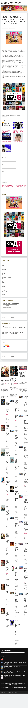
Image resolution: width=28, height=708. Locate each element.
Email (3, 164)
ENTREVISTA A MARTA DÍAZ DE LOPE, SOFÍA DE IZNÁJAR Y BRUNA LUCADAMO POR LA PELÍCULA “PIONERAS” (26, 599)
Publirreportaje (4, 285)
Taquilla (3, 287)
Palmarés (18, 115)
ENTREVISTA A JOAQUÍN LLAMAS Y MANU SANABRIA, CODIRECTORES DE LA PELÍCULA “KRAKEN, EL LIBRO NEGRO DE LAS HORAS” (23, 374)
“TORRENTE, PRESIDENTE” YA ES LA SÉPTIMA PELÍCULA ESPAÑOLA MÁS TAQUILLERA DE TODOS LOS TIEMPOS (8, 431)
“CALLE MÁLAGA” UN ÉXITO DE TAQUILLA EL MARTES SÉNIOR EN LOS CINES (5, 379)
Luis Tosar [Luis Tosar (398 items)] (20, 684)
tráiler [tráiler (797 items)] (21, 687)
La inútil (7, 115)
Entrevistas (3, 273)
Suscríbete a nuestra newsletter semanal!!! (11, 303)
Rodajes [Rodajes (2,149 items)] (24, 686)
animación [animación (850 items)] (2, 683)
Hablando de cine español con (6, 277)
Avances (3, 261)
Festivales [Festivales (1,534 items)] (15, 684)
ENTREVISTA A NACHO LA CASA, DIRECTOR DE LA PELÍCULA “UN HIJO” (26, 400)
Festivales (19, 25)
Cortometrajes (15, 25)
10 (8, 667)
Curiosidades (4, 269)
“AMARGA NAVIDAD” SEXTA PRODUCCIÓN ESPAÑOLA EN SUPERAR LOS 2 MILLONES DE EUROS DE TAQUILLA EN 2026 (8, 484)
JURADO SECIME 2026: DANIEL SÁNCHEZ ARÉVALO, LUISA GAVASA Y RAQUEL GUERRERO (18, 131)
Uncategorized (4, 291)
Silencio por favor (4, 116)
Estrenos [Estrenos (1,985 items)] (11, 684)
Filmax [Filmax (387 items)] (18, 684)
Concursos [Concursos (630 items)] (13, 683)
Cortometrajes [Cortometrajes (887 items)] (17, 683)
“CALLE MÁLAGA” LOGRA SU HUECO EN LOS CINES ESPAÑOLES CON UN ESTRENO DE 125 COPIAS (7, 539)
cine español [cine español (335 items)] (9, 683)
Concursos (3, 264)
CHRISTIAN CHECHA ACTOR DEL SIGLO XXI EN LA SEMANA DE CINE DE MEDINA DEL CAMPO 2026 (18, 142)
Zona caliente (4, 294)
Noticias (3, 278)
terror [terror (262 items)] (17, 687)
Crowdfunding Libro (5, 268)
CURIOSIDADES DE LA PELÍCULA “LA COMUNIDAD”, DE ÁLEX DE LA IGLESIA (14, 675)
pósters (3, 281)
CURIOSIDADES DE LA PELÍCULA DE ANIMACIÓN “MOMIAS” (12, 666)
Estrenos (3, 274)
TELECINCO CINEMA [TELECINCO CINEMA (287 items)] (13, 687)
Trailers (3, 290)
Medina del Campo (12, 115)
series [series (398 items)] (6, 687)
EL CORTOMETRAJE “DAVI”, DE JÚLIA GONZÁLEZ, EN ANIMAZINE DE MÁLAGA (17, 547)
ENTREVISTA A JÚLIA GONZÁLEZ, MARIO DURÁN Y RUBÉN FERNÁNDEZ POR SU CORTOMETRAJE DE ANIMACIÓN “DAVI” (17, 437)
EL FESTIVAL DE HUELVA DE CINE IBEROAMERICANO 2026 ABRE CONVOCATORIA (6, 131)
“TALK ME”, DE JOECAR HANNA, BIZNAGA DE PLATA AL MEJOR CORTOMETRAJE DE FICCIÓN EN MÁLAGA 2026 (17, 465)
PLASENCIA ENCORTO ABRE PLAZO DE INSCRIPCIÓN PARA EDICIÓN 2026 (6, 142)
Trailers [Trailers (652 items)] (19, 687)
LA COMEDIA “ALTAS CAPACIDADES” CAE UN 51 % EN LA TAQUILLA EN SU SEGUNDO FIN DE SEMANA (8, 405)
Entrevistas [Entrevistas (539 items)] (7, 684)
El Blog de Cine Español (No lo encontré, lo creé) (11, 3)
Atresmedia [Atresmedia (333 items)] (6, 683)
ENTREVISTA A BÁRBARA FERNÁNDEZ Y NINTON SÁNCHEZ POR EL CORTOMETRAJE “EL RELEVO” (17, 522)
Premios (3, 282)
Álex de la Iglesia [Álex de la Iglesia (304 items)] (24, 687)
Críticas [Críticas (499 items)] (21, 683)
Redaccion (4, 25)
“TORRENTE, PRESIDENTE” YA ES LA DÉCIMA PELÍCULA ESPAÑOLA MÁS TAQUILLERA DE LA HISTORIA (8, 614)
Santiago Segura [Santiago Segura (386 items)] (3, 687)
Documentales (4, 270)
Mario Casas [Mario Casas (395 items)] (24, 684)
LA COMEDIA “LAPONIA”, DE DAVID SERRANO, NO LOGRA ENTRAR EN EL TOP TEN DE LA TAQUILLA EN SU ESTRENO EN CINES (7, 512)
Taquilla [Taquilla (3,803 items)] (9, 687)
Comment (3, 171)
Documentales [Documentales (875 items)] (3, 684)
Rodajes (3, 286)
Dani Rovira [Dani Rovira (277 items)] (23, 683)
